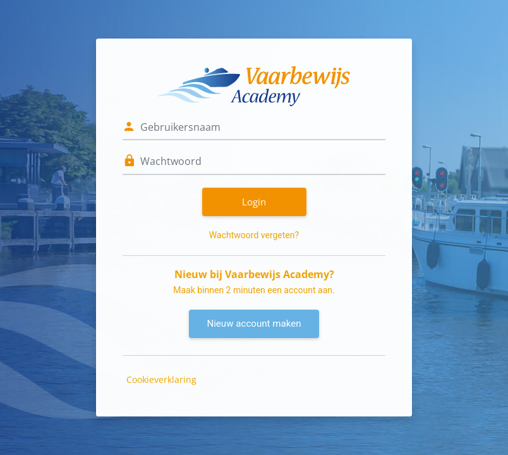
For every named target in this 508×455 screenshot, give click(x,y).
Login (254, 201)
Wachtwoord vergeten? (254, 235)
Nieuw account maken (254, 323)
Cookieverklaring (161, 379)
